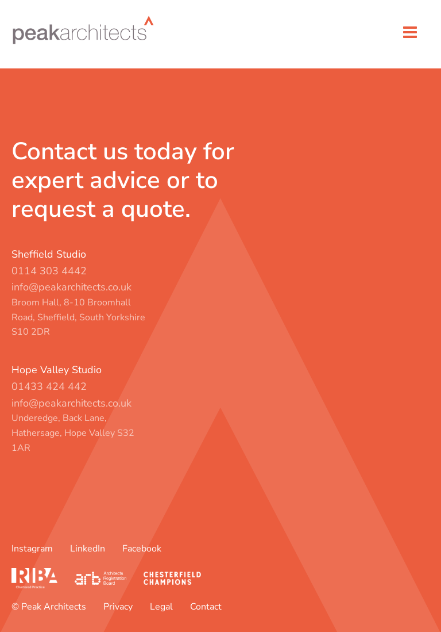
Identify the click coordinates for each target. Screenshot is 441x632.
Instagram (32, 548)
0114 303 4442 (49, 271)
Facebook (141, 548)
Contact (206, 606)
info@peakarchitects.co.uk (71, 287)
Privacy (118, 606)
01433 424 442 (49, 386)
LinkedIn (87, 548)
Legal (161, 606)
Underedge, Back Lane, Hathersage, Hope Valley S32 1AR (72, 433)
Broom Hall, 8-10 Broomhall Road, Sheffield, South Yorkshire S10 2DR (78, 317)
